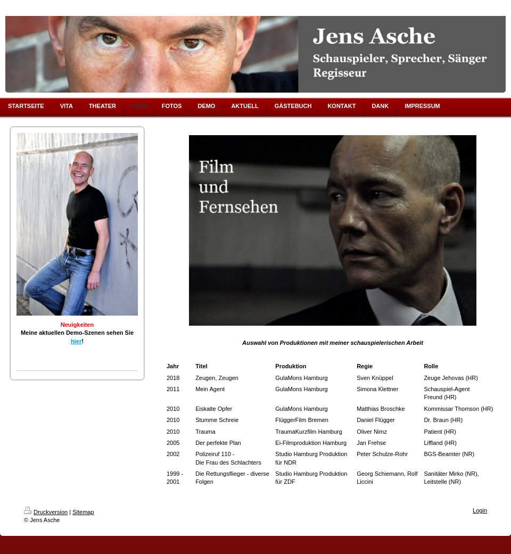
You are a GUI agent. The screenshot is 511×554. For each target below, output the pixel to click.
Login (480, 510)
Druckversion (46, 512)
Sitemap (83, 512)
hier (76, 341)
